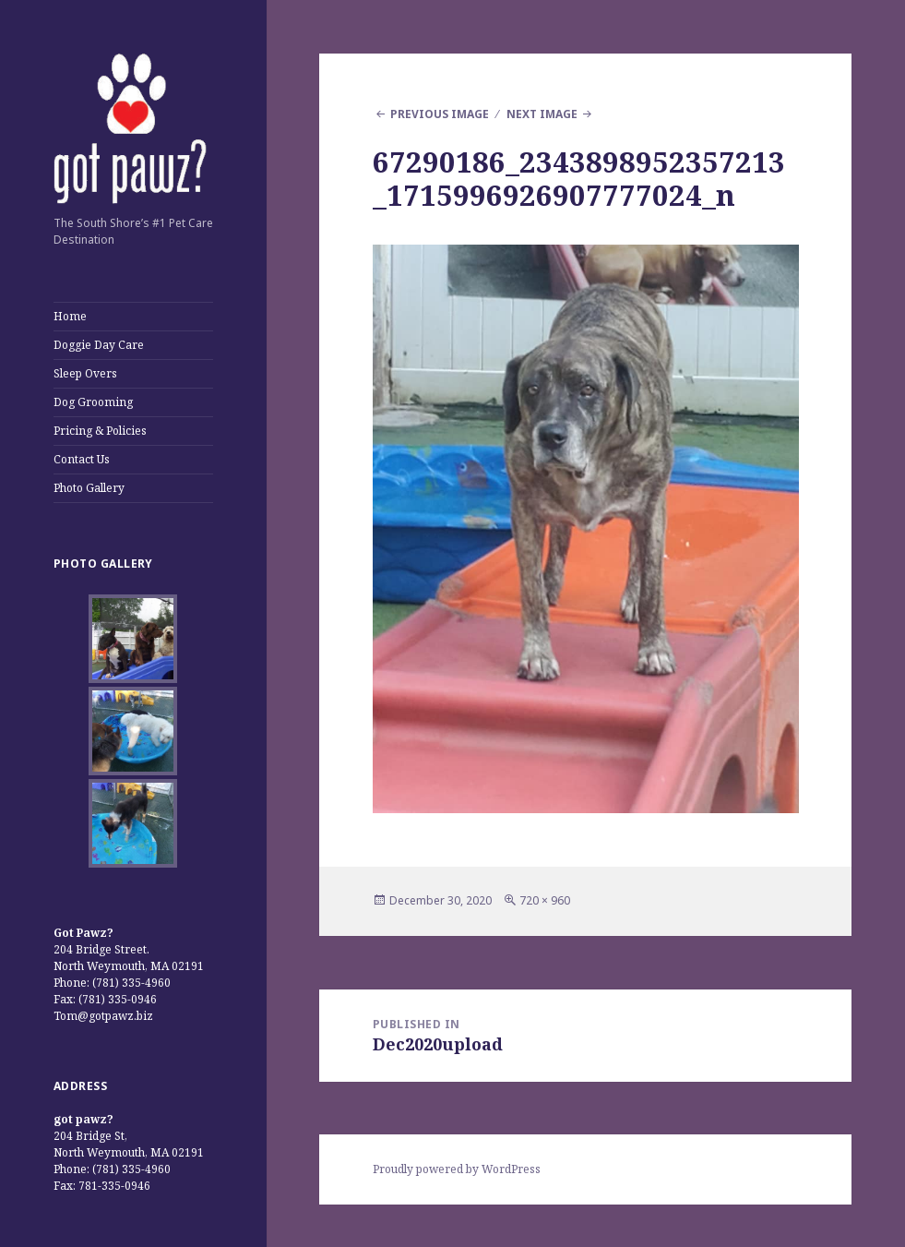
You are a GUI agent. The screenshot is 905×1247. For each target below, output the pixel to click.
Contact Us (82, 459)
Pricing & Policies (100, 430)
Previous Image (439, 114)
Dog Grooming (93, 402)
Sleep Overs (85, 373)
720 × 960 (544, 900)
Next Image (542, 114)
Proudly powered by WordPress (457, 1169)
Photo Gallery (89, 488)
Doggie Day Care (99, 345)
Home (70, 316)
